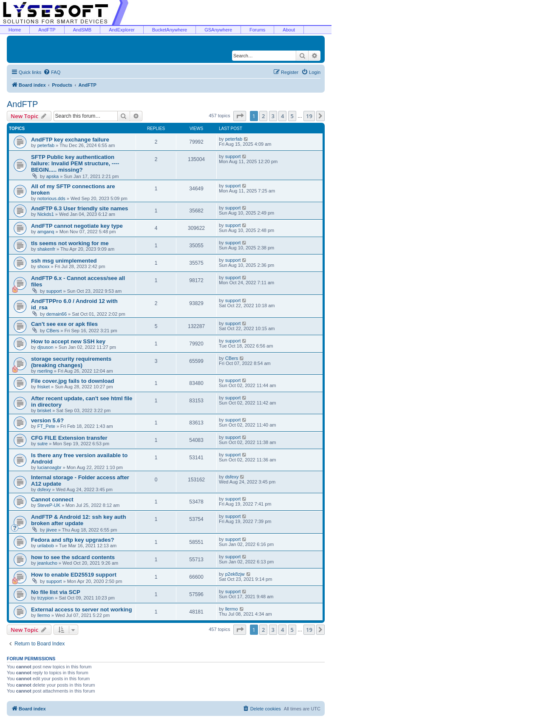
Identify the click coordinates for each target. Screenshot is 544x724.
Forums (257, 29)
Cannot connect (52, 499)
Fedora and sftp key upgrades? (72, 540)
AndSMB (82, 29)
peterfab (45, 145)
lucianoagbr (49, 467)
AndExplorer (122, 29)
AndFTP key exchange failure (70, 139)
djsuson (45, 347)
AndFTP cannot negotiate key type (77, 226)
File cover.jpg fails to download (72, 381)
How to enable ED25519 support (73, 574)
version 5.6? (47, 420)
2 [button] (263, 116)
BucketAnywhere (169, 29)
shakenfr (46, 249)
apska (52, 176)
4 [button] (282, 116)
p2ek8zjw (235, 574)
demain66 (56, 314)
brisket (44, 410)
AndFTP (46, 29)
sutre (42, 443)
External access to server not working (81, 609)
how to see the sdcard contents (73, 557)
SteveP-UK (48, 505)
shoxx (43, 266)
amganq (45, 231)
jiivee (51, 529)
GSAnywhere (218, 29)
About (289, 29)
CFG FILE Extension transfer (69, 438)
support (233, 156)
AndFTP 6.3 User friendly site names (79, 208)
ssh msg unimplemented (64, 260)
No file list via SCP (55, 592)
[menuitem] (51, 72)
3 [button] (273, 116)
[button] (239, 116)
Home (14, 29)
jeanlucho (47, 563)
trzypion (45, 597)
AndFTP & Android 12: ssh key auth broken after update (78, 520)
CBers (53, 330)
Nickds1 (45, 214)
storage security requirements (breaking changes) (71, 362)
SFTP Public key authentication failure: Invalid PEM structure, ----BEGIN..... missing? (75, 163)
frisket (43, 386)
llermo (43, 615)
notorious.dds (51, 198)
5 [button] (292, 116)
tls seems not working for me (69, 243)
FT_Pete (46, 426)
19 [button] (309, 116)
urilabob (45, 545)
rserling (45, 370)
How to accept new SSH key (68, 341)
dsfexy (44, 489)
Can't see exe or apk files (64, 324)
